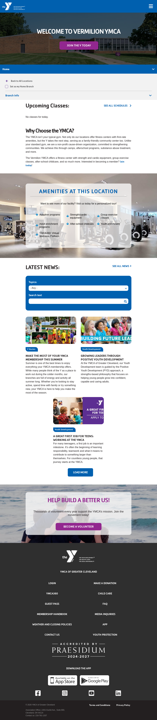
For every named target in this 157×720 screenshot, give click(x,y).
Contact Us (52, 634)
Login (52, 583)
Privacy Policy (123, 705)
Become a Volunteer (78, 526)
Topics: (33, 282)
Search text (35, 295)
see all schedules (115, 105)
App (105, 624)
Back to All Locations (21, 81)
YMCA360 (52, 593)
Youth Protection (105, 634)
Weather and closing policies (52, 624)
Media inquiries (105, 614)
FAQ (105, 603)
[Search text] (78, 301)
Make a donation (105, 583)
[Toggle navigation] (151, 6)
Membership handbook (52, 614)
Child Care (105, 593)
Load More (80, 472)
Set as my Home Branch (22, 86)
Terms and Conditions (99, 705)
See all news (120, 266)
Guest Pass (52, 603)
